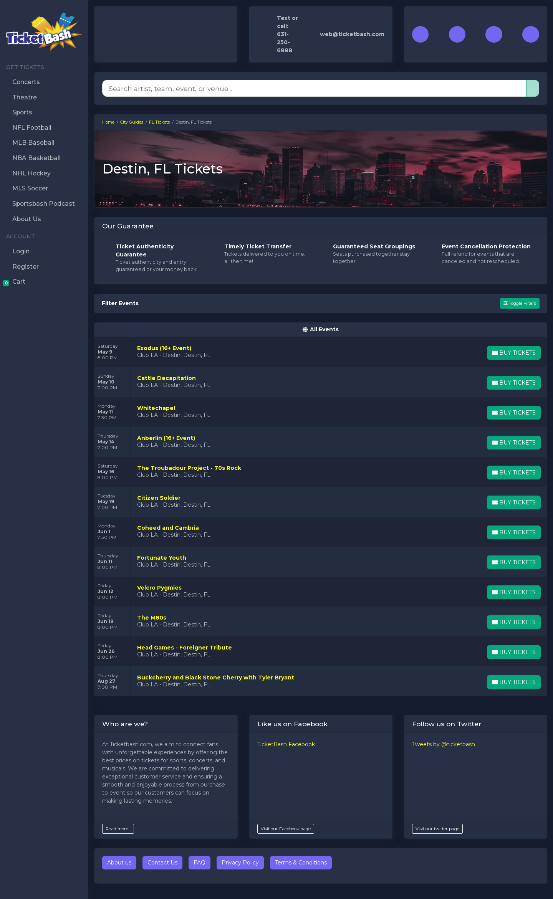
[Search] (314, 88)
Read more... (118, 828)
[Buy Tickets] (513, 353)
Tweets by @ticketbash (443, 744)
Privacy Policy (240, 862)
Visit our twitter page (437, 828)
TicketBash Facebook (286, 744)
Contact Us (162, 862)
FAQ (199, 862)
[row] (320, 352)
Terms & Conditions (301, 862)
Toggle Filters (519, 303)
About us (119, 862)
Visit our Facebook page (286, 828)
